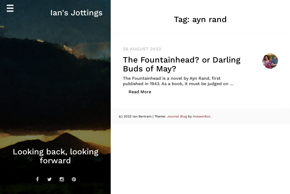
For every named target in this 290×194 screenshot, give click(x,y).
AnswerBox (201, 116)
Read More (143, 91)
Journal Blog (177, 116)
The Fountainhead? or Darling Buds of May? (181, 64)
